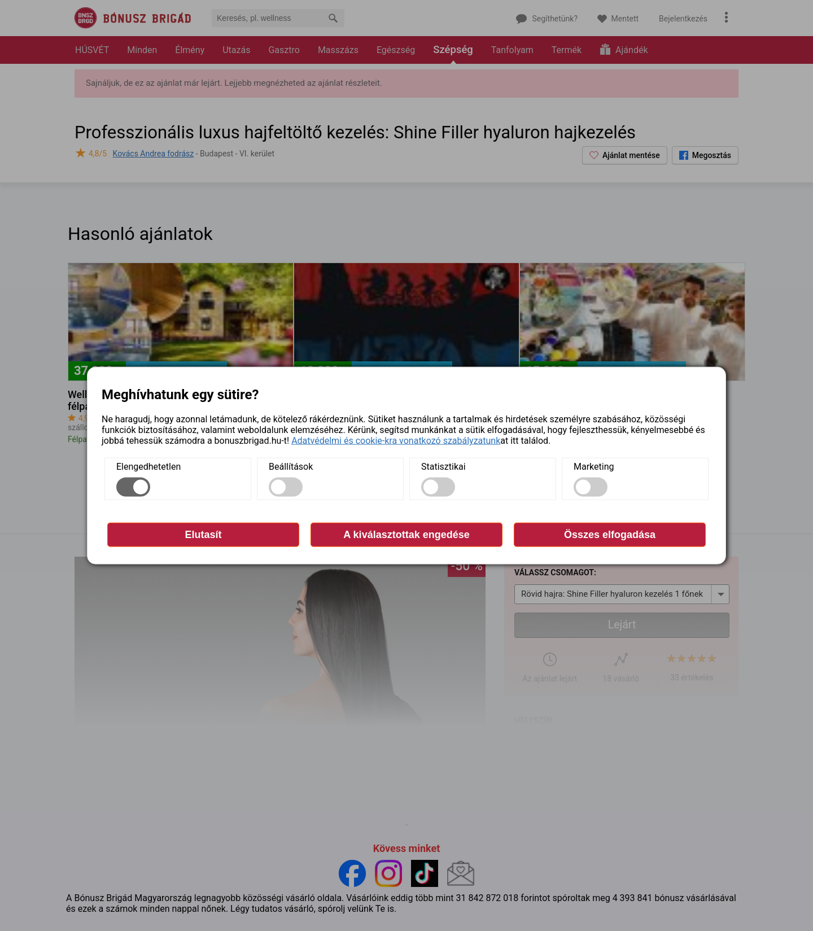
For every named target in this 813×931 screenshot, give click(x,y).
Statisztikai (443, 466)
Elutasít (203, 534)
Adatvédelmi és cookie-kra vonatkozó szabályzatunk (395, 440)
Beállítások (291, 466)
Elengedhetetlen (148, 466)
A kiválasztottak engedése (406, 534)
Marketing (594, 466)
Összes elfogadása (609, 534)
